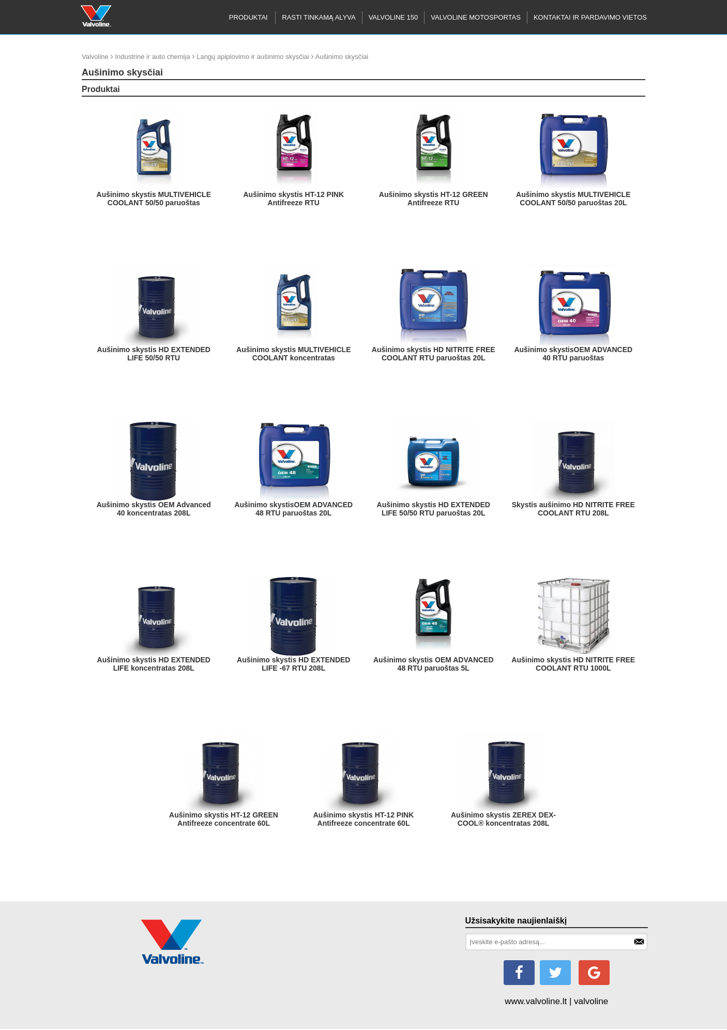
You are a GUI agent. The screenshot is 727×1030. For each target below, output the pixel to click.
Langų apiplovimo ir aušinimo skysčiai (252, 56)
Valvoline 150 (393, 17)
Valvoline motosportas (476, 17)
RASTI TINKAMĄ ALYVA (318, 17)
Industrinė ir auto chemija (152, 56)
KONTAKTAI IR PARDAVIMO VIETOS (590, 17)
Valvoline (95, 56)
